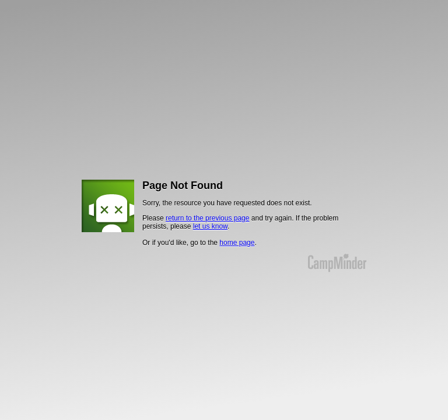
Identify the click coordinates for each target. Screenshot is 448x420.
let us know (210, 226)
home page (236, 243)
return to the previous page (207, 218)
